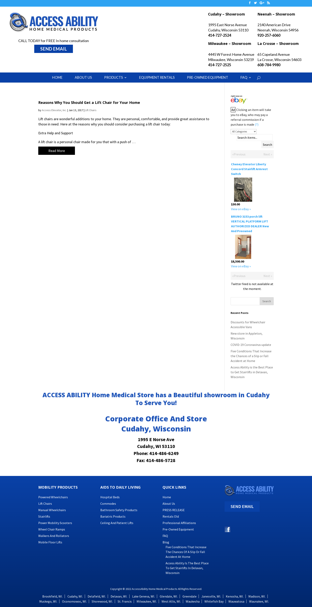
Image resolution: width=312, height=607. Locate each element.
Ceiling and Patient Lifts (116, 523)
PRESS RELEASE (174, 510)
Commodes (108, 504)
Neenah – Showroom (276, 14)
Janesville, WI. (211, 596)
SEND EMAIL (53, 49)
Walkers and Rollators (53, 536)
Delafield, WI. (97, 596)
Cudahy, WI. (75, 596)
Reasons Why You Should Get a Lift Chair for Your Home (89, 102)
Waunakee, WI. (259, 601)
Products (113, 77)
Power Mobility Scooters (55, 523)
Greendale (189, 596)
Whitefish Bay (214, 601)
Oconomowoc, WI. (74, 601)
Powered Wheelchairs (53, 497)
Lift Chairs (90, 110)
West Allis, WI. (171, 601)
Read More (56, 150)
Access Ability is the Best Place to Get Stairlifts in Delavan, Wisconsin (252, 372)
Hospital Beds (110, 497)
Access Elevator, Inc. (54, 110)
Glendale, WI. (169, 596)
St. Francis (125, 601)
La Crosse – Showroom (278, 43)
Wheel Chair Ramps (51, 529)
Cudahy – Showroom (226, 14)
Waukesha (193, 601)
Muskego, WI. (48, 601)
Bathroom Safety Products (118, 510)
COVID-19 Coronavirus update (251, 345)
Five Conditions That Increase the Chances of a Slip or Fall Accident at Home (251, 356)
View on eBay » (241, 209)
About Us (83, 77)
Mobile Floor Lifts (50, 542)
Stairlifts (44, 516)
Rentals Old (171, 516)
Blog (166, 542)
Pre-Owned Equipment (207, 77)
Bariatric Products (112, 516)
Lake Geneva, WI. (143, 596)
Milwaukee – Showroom (229, 43)
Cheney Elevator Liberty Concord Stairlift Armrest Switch (249, 169)
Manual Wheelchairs (52, 510)
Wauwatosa (236, 601)
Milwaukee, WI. (147, 601)
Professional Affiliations (179, 523)
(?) (256, 124)
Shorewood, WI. (102, 601)
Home (57, 77)
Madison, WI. (256, 596)
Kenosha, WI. (235, 596)
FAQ (243, 77)
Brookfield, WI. (52, 596)
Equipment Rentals (157, 77)
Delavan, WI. (119, 596)
